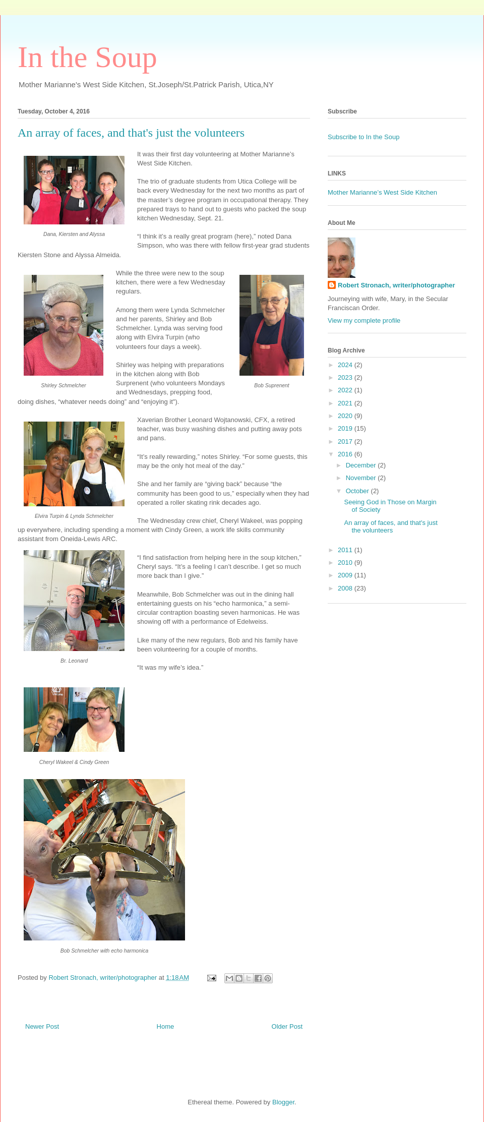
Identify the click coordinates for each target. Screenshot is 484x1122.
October (358, 491)
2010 (346, 562)
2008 (346, 588)
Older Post (287, 1026)
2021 (346, 403)
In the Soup (87, 57)
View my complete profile (364, 320)
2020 (346, 416)
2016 (346, 454)
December (362, 465)
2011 (346, 550)
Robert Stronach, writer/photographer (396, 285)
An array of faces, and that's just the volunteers (390, 527)
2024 (346, 365)
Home (165, 1026)
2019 (346, 428)
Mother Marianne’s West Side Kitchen (382, 192)
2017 (346, 441)
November (362, 478)
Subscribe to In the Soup (363, 137)
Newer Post (42, 1026)
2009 (346, 575)
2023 (346, 377)
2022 (346, 390)
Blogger (283, 1102)
